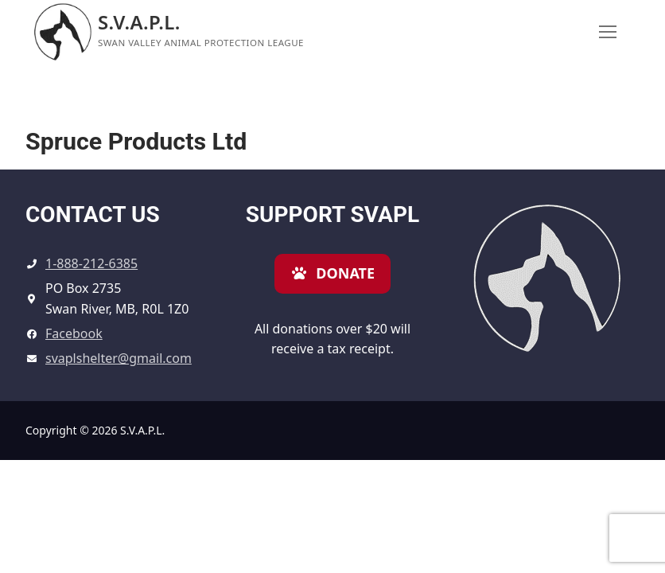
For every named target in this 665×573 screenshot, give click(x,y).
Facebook (74, 333)
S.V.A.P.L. (139, 21)
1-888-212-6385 (91, 263)
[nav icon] (607, 32)
